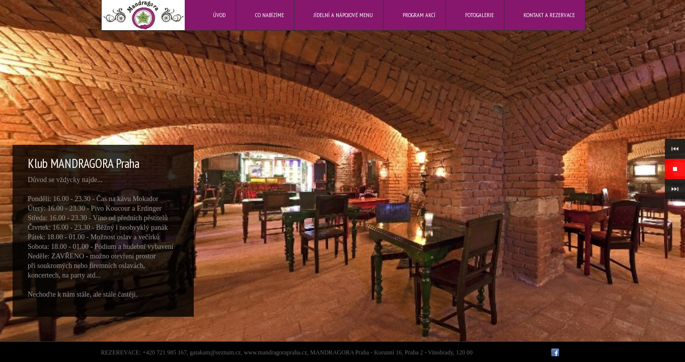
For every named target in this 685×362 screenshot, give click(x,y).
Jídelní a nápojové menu (343, 15)
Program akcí (419, 15)
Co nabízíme (269, 15)
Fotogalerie (479, 15)
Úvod (219, 15)
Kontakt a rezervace (549, 15)
